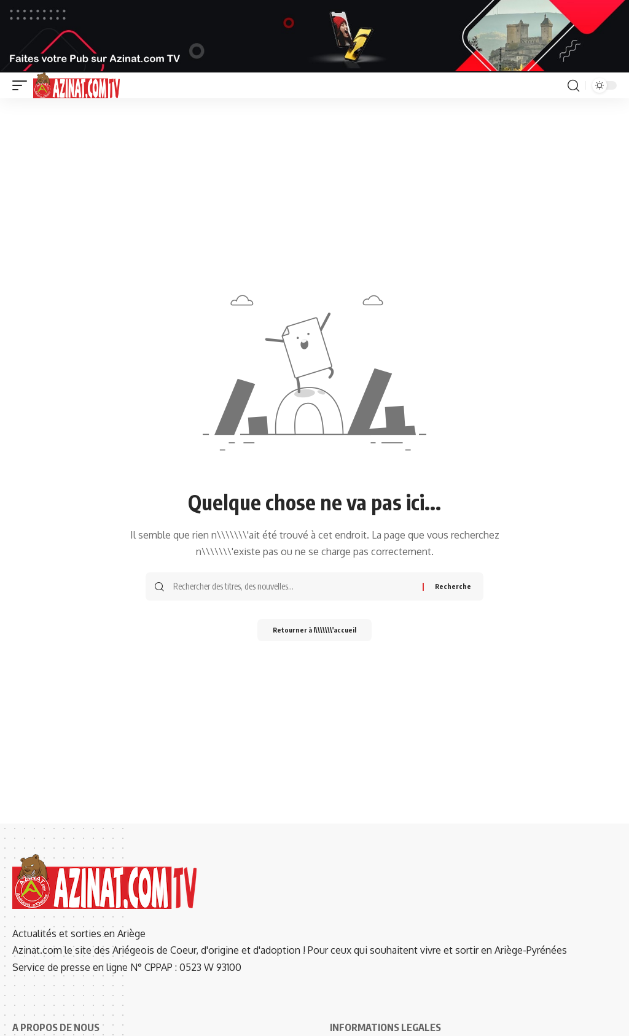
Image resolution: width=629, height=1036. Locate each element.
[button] (22, 85)
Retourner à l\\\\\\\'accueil (314, 631)
